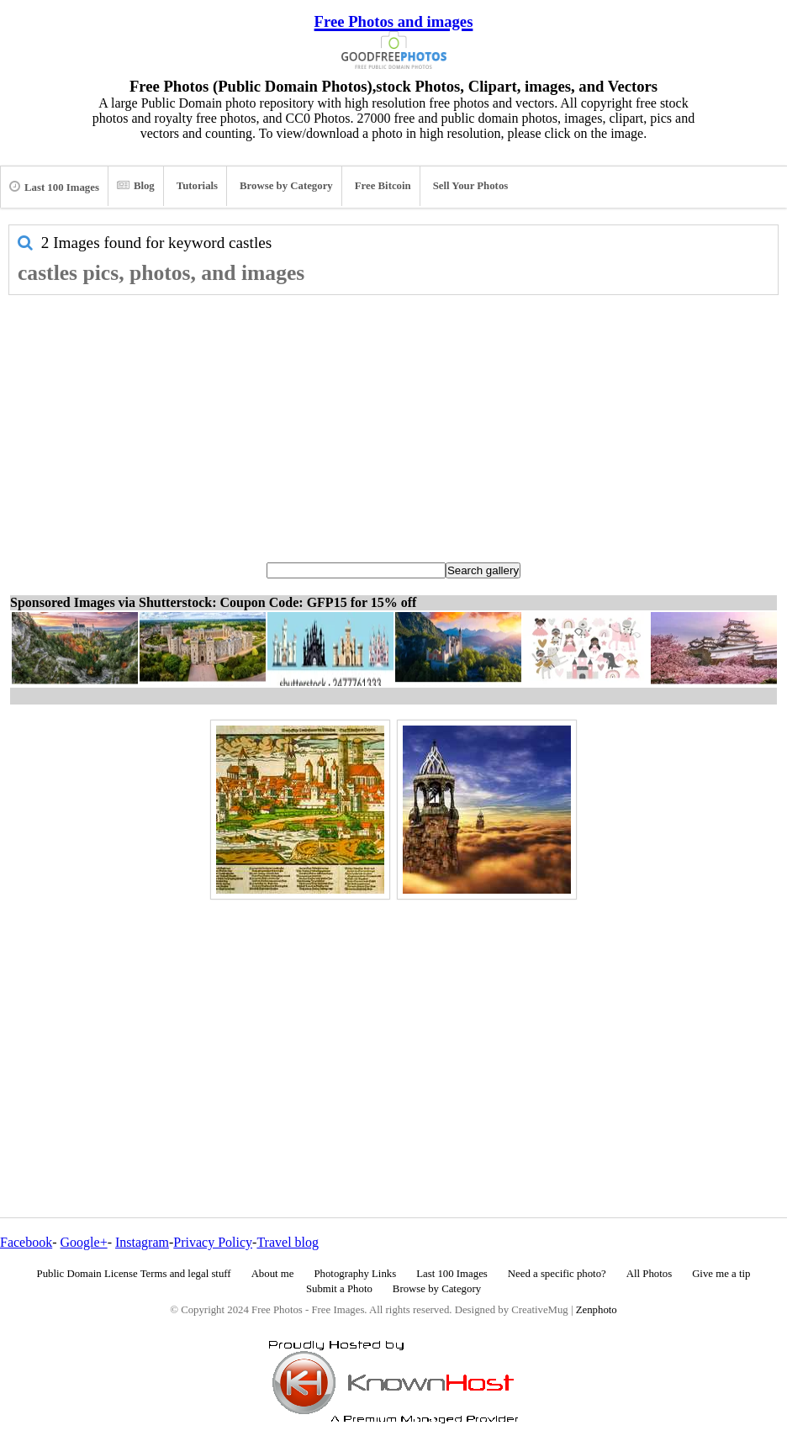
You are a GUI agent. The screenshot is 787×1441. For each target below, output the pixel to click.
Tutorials (197, 186)
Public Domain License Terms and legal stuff (134, 1274)
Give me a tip (721, 1274)
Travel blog (287, 1242)
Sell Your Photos (471, 186)
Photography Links (355, 1274)
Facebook (26, 1242)
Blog (136, 186)
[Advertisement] (393, 421)
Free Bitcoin (383, 186)
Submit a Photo (339, 1289)
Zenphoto (596, 1310)
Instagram (142, 1242)
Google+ (84, 1242)
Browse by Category (286, 186)
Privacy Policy (212, 1242)
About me (272, 1274)
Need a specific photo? (557, 1274)
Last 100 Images (54, 186)
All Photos (649, 1274)
